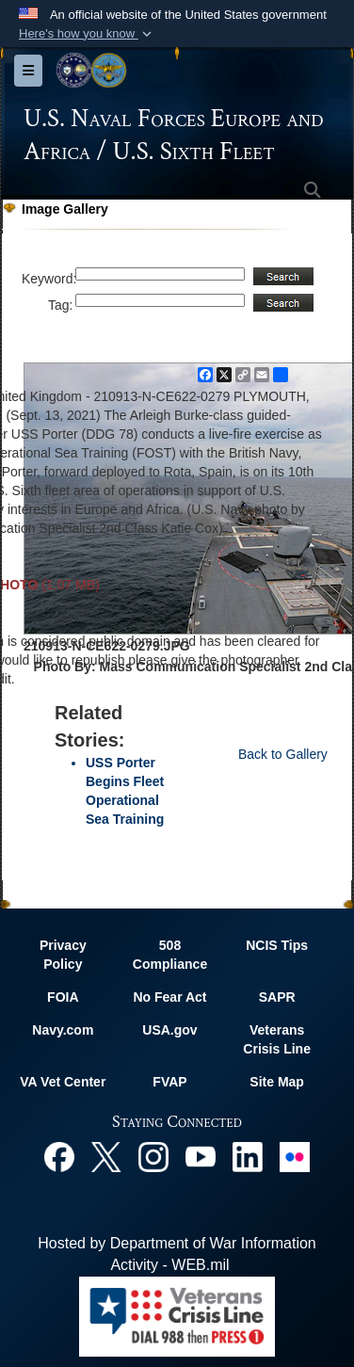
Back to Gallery (283, 754)
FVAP (169, 1081)
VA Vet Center (62, 1081)
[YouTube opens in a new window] (200, 1156)
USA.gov (169, 1029)
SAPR (277, 997)
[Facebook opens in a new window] (59, 1156)
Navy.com (62, 1029)
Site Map (276, 1081)
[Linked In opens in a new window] (248, 1156)
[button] (87, 33)
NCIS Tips (277, 945)
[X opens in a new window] (106, 1156)
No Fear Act (169, 997)
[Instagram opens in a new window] (153, 1156)
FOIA (62, 997)
